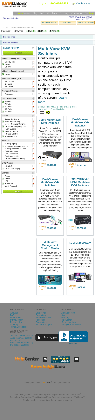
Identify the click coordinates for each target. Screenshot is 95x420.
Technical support (44, 324)
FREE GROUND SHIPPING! (81, 17)
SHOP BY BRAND (86, 23)
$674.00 (81, 287)
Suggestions (41, 322)
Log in (42, 3)
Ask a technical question (21, 338)
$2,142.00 (51, 288)
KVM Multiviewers (80, 243)
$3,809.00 (51, 165)
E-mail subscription (44, 317)
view (59, 165)
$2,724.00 (81, 228)
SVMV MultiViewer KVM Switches (50, 121)
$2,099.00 (51, 228)
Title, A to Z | (52, 107)
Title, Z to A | (65, 107)
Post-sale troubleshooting (21, 342)
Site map (14, 324)
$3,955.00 (81, 165)
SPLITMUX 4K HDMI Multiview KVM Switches (80, 182)
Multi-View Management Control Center (50, 245)
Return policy (16, 322)
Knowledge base (69, 322)
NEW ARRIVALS (49, 23)
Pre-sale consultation (19, 345)
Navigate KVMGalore (71, 324)
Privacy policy (16, 320)
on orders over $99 (81, 19)
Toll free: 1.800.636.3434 (21, 335)
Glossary (64, 13)
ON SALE (67, 23)
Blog (35, 13)
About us (14, 313)
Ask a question (68, 313)
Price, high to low (58, 109)
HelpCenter (66, 320)
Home (5, 27)
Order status (15, 317)
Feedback (52, 13)
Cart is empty (83, 3)
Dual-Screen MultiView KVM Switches (80, 122)
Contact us (76, 13)
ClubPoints (41, 313)
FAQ (42, 13)
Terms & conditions (18, 327)
